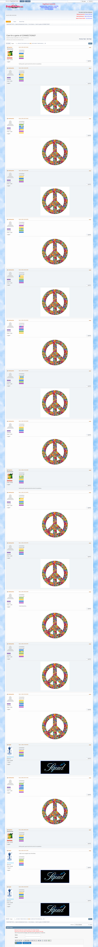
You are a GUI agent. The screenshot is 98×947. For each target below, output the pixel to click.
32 (28, 43)
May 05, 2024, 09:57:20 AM (23, 47)
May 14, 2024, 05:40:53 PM (23, 542)
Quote (88, 61)
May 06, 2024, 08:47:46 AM (23, 118)
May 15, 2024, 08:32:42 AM (23, 591)
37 (36, 43)
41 (42, 43)
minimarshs (11, 68)
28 (22, 43)
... (17, 43)
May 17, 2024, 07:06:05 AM (23, 744)
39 (39, 43)
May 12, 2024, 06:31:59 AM (23, 421)
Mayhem (10, 47)
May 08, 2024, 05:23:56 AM (23, 219)
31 (27, 43)
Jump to (72, 924)
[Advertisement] (49, 29)
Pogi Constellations (45, 7)
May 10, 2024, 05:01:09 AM (23, 320)
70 (45, 43)
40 (41, 43)
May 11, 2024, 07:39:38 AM (23, 370)
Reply (90, 43)
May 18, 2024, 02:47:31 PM (23, 850)
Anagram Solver (53, 7)
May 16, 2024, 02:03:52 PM (23, 643)
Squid (9, 744)
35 (34, 43)
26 (19, 43)
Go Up (7, 919)
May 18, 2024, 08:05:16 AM (23, 829)
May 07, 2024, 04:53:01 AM (23, 170)
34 (32, 43)
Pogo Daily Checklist (49, 8)
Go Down (8, 43)
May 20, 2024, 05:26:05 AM (23, 886)
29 (24, 43)
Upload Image (26, 942)
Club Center (50, 6)
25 (18, 43)
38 (38, 43)
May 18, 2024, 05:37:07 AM (23, 777)
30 (25, 43)
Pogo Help (56, 6)
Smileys (19, 942)
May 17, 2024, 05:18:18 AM (23, 694)
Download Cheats (43, 6)
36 (35, 43)
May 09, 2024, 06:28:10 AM (23, 269)
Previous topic (82, 38)
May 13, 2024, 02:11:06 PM (23, 492)
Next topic (89, 38)
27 (21, 43)
